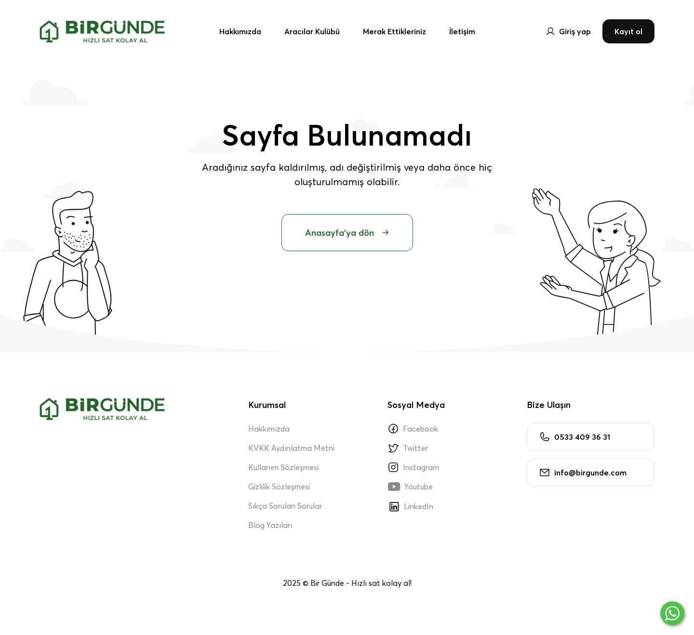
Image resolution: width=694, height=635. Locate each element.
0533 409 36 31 (574, 437)
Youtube (410, 486)
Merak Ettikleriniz (394, 31)
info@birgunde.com (583, 472)
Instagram (413, 467)
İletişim (462, 31)
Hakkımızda (240, 31)
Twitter (407, 448)
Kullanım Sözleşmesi (283, 467)
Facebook (412, 428)
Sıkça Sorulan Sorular (285, 506)
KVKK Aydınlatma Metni (291, 448)
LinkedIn (410, 506)
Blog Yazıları (270, 525)
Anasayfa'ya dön (347, 232)
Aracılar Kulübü (312, 31)
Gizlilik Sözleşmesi (279, 486)
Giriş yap (568, 31)
